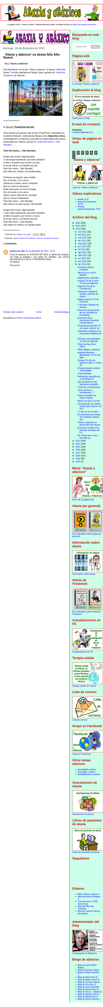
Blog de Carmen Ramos (89, 982)
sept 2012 (83, 255)
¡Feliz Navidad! (84, 373)
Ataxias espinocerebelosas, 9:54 (89, 207)
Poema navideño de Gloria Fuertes (87, 396)
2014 (78, 444)
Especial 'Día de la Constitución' (86, 287)
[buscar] (81, 47)
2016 (78, 450)
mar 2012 (82, 238)
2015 (78, 447)
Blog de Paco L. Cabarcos (90, 992)
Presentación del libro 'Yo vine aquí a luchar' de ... (90, 327)
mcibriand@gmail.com (82, 132)
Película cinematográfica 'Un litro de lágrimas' (89, 340)
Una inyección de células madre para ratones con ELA (90, 406)
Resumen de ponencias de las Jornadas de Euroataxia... (89, 312)
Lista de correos (79, 720)
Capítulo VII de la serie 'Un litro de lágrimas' (88, 282)
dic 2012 (82, 264)
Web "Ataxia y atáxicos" (89, 894)
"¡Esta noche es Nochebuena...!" (86, 391)
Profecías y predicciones (89, 387)
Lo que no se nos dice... (89, 411)
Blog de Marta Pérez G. (89, 989)
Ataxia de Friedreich (27, 238)
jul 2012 (82, 249)
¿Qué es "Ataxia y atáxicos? (85, 187)
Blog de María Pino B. (88, 977)
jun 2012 (82, 246)
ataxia (15, 238)
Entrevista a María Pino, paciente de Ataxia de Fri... (89, 430)
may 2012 (83, 243)
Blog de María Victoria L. (89, 999)
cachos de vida (17, 251)
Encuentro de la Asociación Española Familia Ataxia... (88, 320)
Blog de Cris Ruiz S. (87, 984)
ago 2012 (82, 252)
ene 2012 (82, 232)
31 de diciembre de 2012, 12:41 (40, 251)
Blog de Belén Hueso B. (89, 979)
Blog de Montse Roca (88, 996)
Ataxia (13, 63)
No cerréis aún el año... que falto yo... (88, 436)
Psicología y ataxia (86, 772)
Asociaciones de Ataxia (83, 814)
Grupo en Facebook (81, 754)
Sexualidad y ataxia (87, 769)
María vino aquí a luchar (89, 401)
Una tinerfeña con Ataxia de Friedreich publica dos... (89, 417)
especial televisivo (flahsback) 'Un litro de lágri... (89, 355)
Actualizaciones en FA (82, 652)
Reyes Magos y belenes (89, 349)
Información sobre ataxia (83, 574)
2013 (78, 441)
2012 (78, 229)
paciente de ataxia (51, 238)
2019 (78, 458)
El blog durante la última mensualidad (89, 369)
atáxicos (39, 238)
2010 (78, 223)
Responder (15, 265)
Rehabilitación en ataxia (89, 774)
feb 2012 (82, 235)
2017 (78, 453)
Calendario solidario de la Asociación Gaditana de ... (90, 333)
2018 (78, 455)
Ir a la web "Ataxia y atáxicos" (86, 84)
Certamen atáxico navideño (86, 268)
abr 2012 (82, 240)
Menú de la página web (83, 500)
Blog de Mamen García (88, 994)
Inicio (38, 312)
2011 (78, 226)
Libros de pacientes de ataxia (86, 852)
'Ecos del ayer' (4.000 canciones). (88, 902)
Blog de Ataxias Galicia (88, 970)
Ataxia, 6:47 (83, 199)
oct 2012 (82, 258)
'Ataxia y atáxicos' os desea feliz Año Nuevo (89, 423)
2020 (78, 461)
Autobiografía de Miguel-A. (84, 953)
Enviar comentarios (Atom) (29, 318)
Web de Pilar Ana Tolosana (86, 907)
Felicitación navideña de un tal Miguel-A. (89, 377)
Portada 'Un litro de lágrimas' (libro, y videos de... (90, 362)
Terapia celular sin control (84, 686)
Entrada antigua (62, 312)
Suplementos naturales (88, 278)
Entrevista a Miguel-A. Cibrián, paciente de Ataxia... (88, 294)
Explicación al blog (81, 118)
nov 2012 (82, 261)
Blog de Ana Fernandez (89, 987)
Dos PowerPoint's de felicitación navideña (88, 383)
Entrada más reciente (13, 312)
